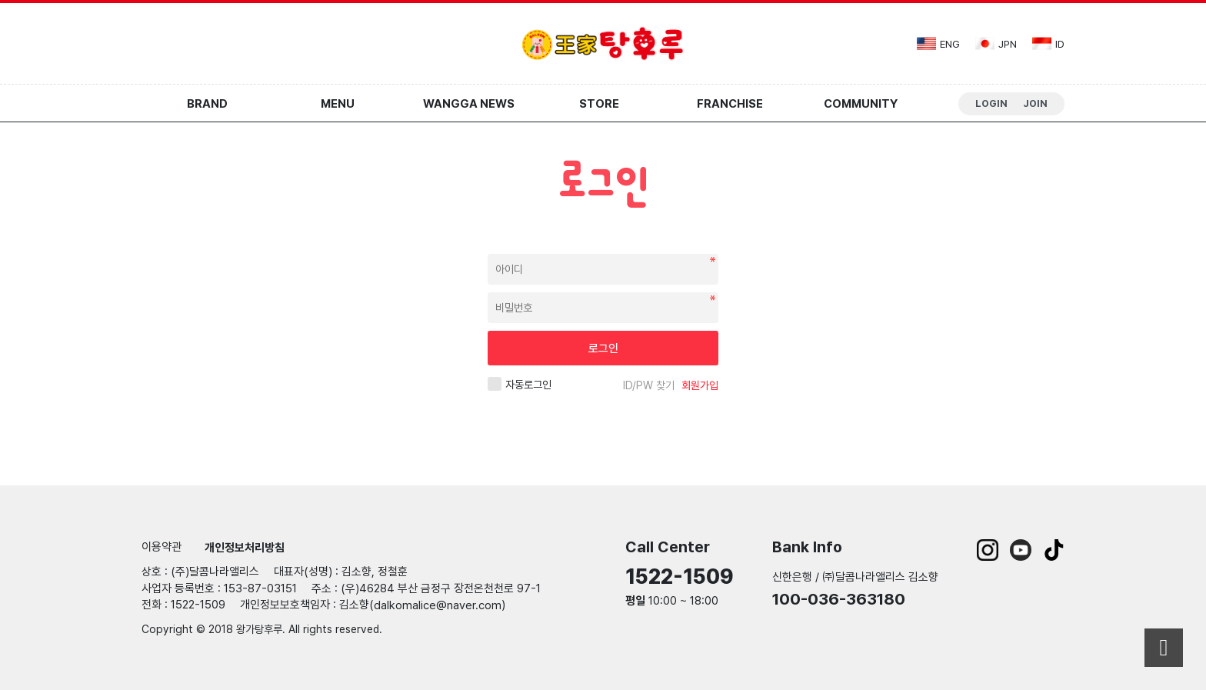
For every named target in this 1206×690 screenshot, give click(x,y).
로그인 (603, 348)
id (1048, 43)
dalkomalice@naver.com (437, 605)
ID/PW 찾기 (649, 385)
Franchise (730, 104)
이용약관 (162, 547)
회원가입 (699, 385)
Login (991, 103)
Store (599, 104)
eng (938, 43)
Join (1035, 103)
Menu (338, 104)
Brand (207, 104)
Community (861, 104)
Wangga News (469, 104)
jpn (996, 43)
